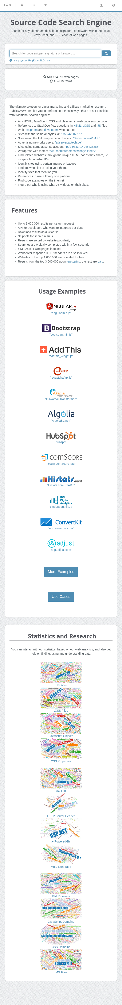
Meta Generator (61, 866)
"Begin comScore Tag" (61, 463)
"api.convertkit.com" (61, 528)
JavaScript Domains (61, 921)
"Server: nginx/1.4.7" (86, 138)
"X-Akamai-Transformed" (61, 399)
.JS (99, 125)
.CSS (86, 125)
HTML (78, 125)
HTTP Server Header (61, 816)
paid (100, 261)
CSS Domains (61, 947)
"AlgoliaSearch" (61, 420)
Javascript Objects (61, 736)
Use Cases (61, 597)
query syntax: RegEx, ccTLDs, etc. (30, 60)
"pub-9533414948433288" (82, 146)
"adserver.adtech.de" (68, 142)
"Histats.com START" (61, 485)
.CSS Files (61, 710)
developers (51, 129)
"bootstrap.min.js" (61, 334)
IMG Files (61, 790)
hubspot (61, 442)
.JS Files (61, 685)
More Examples (61, 572)
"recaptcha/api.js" (61, 377)
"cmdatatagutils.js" (61, 506)
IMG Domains (61, 896)
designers (31, 129)
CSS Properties (61, 761)
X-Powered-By (60, 841)
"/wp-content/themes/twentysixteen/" (72, 151)
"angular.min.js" (61, 313)
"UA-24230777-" (71, 134)
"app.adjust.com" (61, 549)
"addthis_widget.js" (61, 356)
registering (73, 261)
